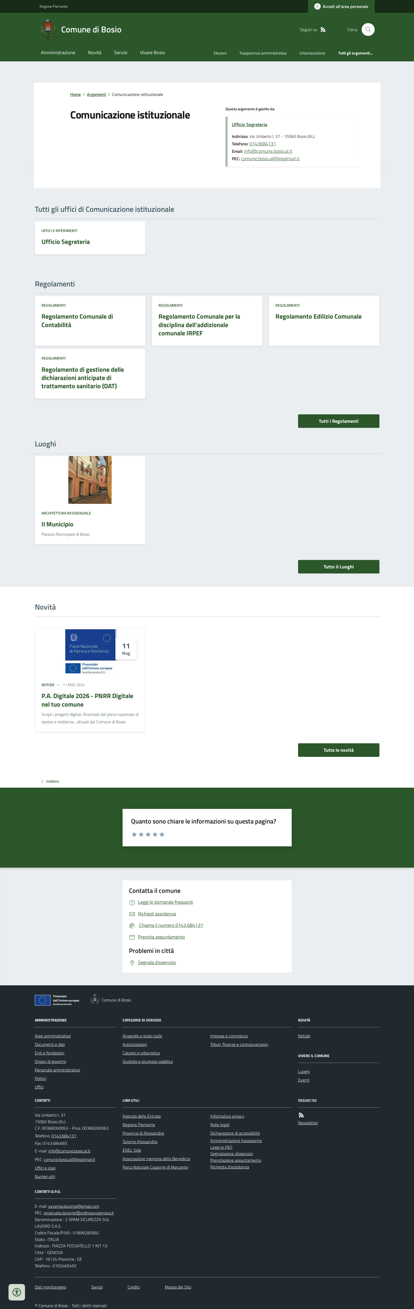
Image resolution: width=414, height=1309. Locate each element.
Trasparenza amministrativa (263, 53)
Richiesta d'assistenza (229, 1167)
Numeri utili (45, 1176)
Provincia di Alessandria (143, 1133)
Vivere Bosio (152, 52)
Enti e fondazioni (49, 1053)
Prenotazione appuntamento (235, 1160)
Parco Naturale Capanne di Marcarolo (155, 1167)
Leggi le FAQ (221, 1147)
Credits (134, 1287)
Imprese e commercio (229, 1036)
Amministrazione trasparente (236, 1140)
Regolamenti (53, 305)
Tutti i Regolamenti (339, 421)
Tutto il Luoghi (339, 566)
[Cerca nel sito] (365, 29)
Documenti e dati (50, 1044)
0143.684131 (64, 1136)
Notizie (48, 684)
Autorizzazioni (135, 1044)
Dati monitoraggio (50, 1287)
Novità (94, 52)
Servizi (120, 52)
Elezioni (220, 53)
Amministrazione (58, 52)
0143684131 (262, 143)
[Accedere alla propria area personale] (341, 6)
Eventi (304, 1080)
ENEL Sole (132, 1150)
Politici (40, 1078)
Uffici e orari (45, 1168)
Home (75, 94)
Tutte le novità (339, 750)
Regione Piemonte (54, 6)
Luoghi (304, 1071)
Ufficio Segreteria (249, 124)
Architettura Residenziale (66, 513)
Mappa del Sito (178, 1287)
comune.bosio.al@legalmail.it (270, 158)
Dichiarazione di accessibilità (235, 1133)
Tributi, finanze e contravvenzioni (239, 1044)
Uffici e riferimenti (59, 230)
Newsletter (308, 1123)
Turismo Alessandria (140, 1141)
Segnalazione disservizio (231, 1153)
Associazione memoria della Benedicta (156, 1158)
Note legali (219, 1124)
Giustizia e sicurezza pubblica (148, 1061)
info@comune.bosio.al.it (268, 151)
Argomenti (96, 94)
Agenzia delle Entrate (142, 1116)
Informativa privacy (227, 1116)
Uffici (39, 1087)
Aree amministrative (53, 1036)
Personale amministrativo (57, 1070)
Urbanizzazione (312, 53)
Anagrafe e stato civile (142, 1036)
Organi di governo (50, 1061)
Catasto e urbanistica (141, 1053)
